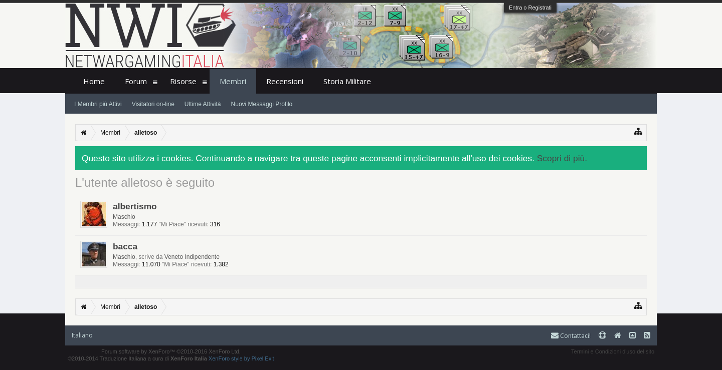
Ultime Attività (203, 104)
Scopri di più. (562, 158)
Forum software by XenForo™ (171, 351)
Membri (233, 81)
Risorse (183, 81)
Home (94, 81)
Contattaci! (571, 335)
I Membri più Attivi (98, 104)
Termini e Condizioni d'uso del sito (612, 351)
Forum (136, 81)
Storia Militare (347, 81)
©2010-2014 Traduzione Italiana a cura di (137, 358)
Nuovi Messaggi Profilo (262, 104)
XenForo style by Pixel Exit (241, 358)
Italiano (82, 335)
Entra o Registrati (530, 8)
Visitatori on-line (153, 104)
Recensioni (284, 81)
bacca (125, 246)
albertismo (135, 206)
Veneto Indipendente (192, 256)
